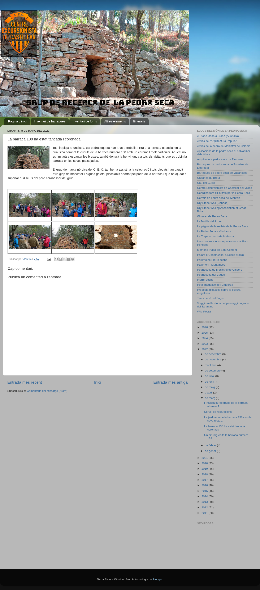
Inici (97, 382)
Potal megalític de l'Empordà (215, 284)
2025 (205, 332)
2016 (205, 485)
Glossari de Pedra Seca (212, 216)
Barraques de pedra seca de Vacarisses (222, 172)
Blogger (157, 579)
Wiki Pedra (204, 311)
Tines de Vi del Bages (211, 298)
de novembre (213, 359)
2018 (205, 474)
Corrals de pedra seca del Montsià (218, 197)
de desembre (213, 354)
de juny (210, 381)
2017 (205, 479)
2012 (205, 507)
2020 (205, 463)
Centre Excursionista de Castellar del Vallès (224, 187)
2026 (205, 327)
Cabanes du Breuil (208, 177)
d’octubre (211, 365)
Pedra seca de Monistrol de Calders (219, 269)
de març (210, 398)
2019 (205, 468)
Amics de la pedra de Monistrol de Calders (223, 146)
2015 (205, 490)
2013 (205, 501)
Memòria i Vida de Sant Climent (217, 249)
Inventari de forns (85, 121)
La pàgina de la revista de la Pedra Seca (222, 226)
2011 (205, 512)
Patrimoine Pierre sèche (212, 259)
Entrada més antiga (170, 382)
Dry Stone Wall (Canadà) (213, 202)
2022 (205, 349)
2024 (205, 338)
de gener (211, 450)
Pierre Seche (205, 279)
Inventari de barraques (49, 121)
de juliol (210, 376)
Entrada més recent (24, 382)
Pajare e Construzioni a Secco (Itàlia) (220, 254)
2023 (205, 343)
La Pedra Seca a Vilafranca (214, 231)
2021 (205, 457)
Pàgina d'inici (17, 121)
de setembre (213, 370)
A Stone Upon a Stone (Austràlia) (218, 136)
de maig (210, 387)
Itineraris (139, 121)
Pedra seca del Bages (211, 274)
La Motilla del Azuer (209, 221)
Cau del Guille (206, 182)
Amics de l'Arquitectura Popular (217, 141)
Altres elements (115, 121)
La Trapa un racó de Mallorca (215, 236)
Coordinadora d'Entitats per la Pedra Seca (223, 192)
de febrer (211, 445)
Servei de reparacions (218, 411)
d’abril (209, 392)
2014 (205, 496)
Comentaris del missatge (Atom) (47, 390)
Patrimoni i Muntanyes (211, 264)
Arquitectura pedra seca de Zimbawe (220, 159)
